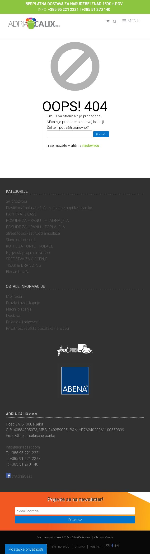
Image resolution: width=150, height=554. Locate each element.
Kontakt (95, 546)
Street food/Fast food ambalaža (33, 233)
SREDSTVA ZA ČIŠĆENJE (26, 258)
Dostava (13, 315)
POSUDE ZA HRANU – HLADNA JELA (37, 220)
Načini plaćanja (19, 309)
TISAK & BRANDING (23, 265)
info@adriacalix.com (23, 447)
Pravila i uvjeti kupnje (23, 302)
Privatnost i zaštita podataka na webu (37, 328)
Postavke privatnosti (26, 549)
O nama (80, 546)
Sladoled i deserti (20, 239)
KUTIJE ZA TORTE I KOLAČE (29, 246)
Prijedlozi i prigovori (22, 322)
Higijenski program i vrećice (28, 252)
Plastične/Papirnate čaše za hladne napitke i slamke (49, 207)
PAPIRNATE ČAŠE (21, 214)
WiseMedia (106, 537)
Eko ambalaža (17, 271)
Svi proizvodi (16, 201)
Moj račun (14, 296)
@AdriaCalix (19, 476)
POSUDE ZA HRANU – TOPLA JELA (35, 226)
